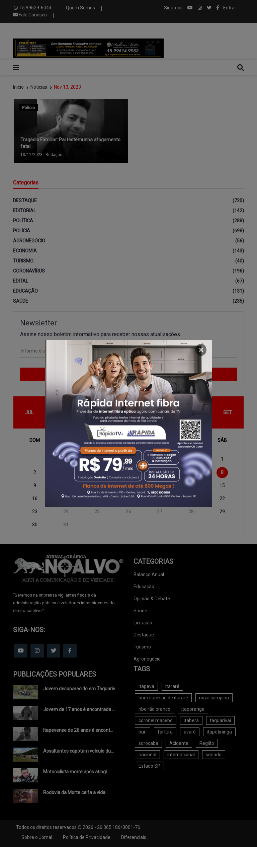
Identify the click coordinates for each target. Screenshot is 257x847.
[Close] (200, 350)
